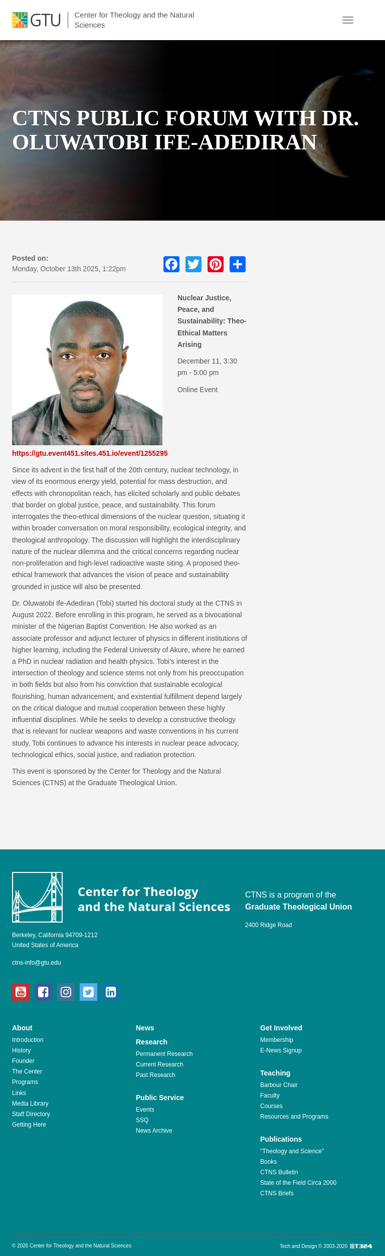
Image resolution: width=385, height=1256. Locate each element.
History (21, 1050)
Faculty (270, 1095)
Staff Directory (31, 1114)
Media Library (30, 1103)
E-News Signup (281, 1050)
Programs (25, 1082)
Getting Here (29, 1124)
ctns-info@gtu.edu (36, 962)
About (22, 1028)
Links (19, 1093)
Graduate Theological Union (298, 907)
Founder (23, 1060)
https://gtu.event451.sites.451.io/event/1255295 (89, 453)
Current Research (159, 1064)
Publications (281, 1139)
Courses (271, 1106)
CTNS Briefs (277, 1193)
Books (268, 1161)
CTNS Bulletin (279, 1172)
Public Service (160, 1098)
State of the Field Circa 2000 (298, 1182)
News (145, 1028)
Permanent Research (164, 1053)
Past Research (155, 1075)
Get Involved (281, 1028)
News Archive (154, 1130)
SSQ (142, 1120)
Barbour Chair (279, 1085)
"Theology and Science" (292, 1151)
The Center (27, 1071)
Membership (276, 1039)
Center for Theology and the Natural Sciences (134, 20)
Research (151, 1042)
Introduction (28, 1039)
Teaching (275, 1073)
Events (145, 1109)
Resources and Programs (294, 1116)
